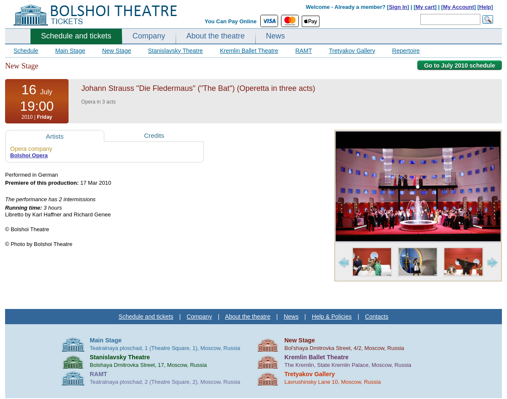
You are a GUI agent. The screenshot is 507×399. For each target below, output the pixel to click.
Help (485, 7)
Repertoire (406, 50)
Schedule (26, 50)
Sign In (398, 7)
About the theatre (215, 36)
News (275, 36)
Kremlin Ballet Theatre (249, 50)
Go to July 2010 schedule (459, 65)
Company (148, 36)
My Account (458, 7)
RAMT (303, 50)
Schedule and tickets (76, 36)
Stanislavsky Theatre (175, 50)
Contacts (376, 316)
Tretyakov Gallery (352, 50)
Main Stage (70, 50)
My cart (425, 7)
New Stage (116, 50)
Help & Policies (332, 316)
